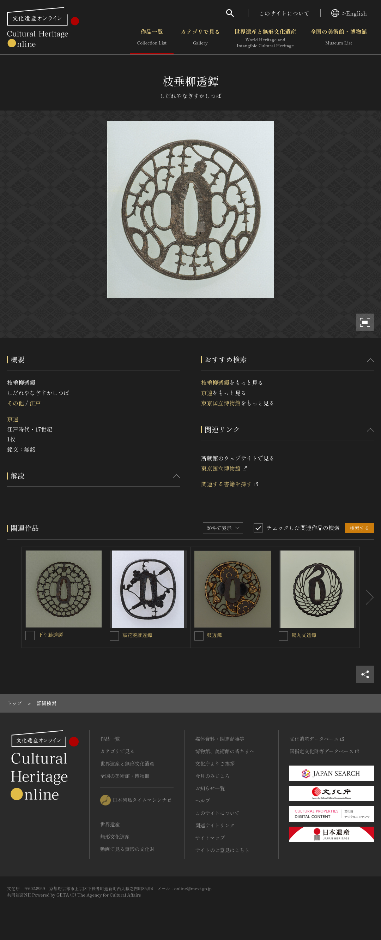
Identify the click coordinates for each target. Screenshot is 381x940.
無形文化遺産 (115, 836)
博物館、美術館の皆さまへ (224, 751)
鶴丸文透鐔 (303, 634)
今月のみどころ (212, 775)
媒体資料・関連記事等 (219, 738)
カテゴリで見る (200, 38)
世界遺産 (110, 824)
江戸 (35, 403)
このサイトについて (284, 13)
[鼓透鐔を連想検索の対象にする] (199, 636)
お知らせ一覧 (210, 788)
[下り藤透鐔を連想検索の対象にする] (30, 635)
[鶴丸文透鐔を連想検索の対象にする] (283, 636)
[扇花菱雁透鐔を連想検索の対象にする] (114, 636)
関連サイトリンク (215, 825)
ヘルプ (202, 800)
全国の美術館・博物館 (338, 38)
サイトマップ (210, 837)
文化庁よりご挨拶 (215, 763)
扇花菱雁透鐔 (137, 634)
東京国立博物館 (221, 403)
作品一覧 (152, 38)
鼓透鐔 (214, 634)
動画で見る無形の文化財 (127, 848)
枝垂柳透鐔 (215, 382)
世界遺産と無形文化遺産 (265, 38)
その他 (15, 403)
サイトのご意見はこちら (222, 849)
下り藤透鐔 (50, 634)
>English (349, 13)
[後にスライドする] (367, 597)
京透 (12, 419)
